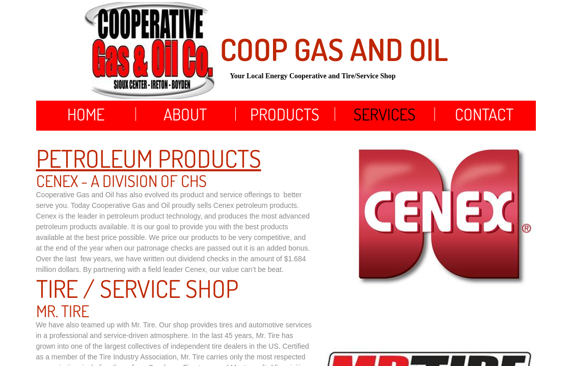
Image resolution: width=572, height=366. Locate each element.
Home (85, 114)
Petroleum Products (148, 158)
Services (384, 114)
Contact (484, 114)
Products (284, 114)
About (185, 114)
